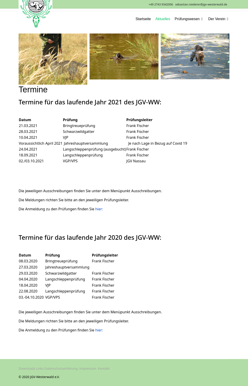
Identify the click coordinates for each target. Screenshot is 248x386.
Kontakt (103, 368)
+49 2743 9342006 (161, 4)
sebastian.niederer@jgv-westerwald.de (201, 4)
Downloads (27, 368)
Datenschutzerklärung (61, 368)
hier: (99, 208)
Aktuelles (163, 19)
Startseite (143, 19)
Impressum (87, 368)
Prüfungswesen (187, 19)
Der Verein (217, 19)
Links (40, 368)
